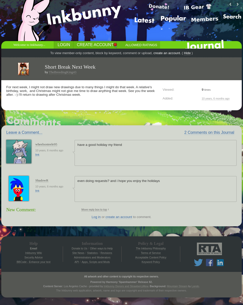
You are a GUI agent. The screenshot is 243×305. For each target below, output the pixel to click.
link (37, 154)
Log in (96, 217)
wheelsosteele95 (46, 144)
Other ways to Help (101, 248)
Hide (187, 53)
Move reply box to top (94, 209)
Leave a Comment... (24, 132)
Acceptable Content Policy (150, 257)
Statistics (92, 252)
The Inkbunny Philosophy (151, 248)
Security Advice (34, 257)
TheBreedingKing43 (62, 72)
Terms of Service (151, 252)
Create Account (95, 45)
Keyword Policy (151, 261)
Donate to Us (79, 248)
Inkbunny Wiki (33, 252)
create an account (166, 53)
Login (64, 45)
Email (33, 248)
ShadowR (41, 180)
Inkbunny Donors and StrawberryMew (126, 286)
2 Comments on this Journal (209, 132)
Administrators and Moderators (92, 257)
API (77, 261)
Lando (195, 286)
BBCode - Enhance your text (33, 261)
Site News (78, 252)
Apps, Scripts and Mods (96, 261)
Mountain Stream (177, 286)
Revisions (106, 252)
